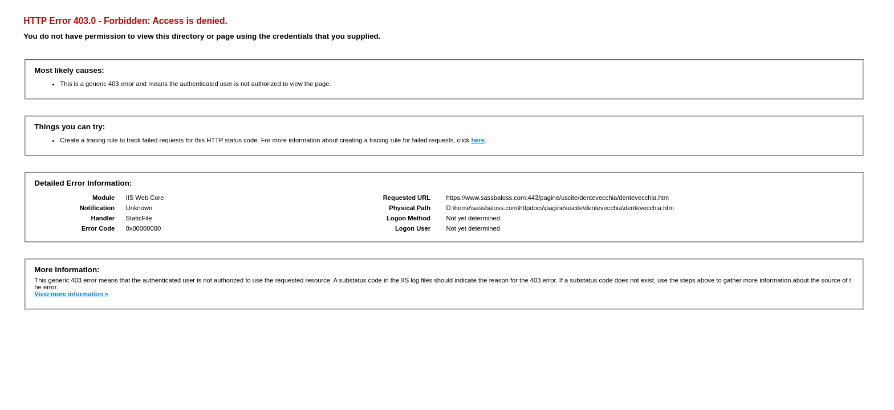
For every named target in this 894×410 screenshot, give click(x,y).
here (478, 140)
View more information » (71, 293)
